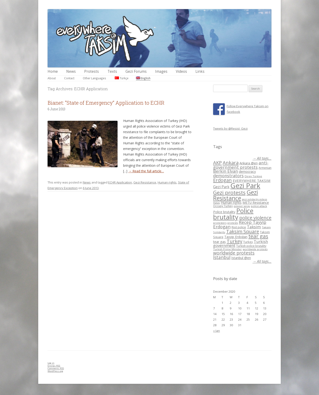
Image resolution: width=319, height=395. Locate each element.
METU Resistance (256, 202)
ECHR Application (120, 182)
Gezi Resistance (144, 182)
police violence (255, 217)
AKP (217, 162)
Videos (181, 71)
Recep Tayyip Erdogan (239, 224)
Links (200, 71)
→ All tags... (262, 158)
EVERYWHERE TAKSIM (251, 180)
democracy (247, 171)
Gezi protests (229, 192)
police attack (259, 206)
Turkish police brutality (251, 246)
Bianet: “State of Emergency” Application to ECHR (106, 102)
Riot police (239, 227)
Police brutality (224, 212)
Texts (112, 71)
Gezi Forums (136, 71)
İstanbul (221, 257)
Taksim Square (242, 231)
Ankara (231, 162)
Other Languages (94, 78)
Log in (51, 362)
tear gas (258, 236)
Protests (91, 71)
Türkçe (121, 78)
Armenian (265, 168)
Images (161, 71)
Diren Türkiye (253, 176)
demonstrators (228, 175)
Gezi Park (221, 186)
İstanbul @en (241, 258)
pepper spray (242, 206)
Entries (54, 365)
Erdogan (222, 180)
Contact (69, 78)
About (52, 78)
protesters (219, 223)
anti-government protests (240, 165)
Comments (56, 368)
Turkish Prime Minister (227, 249)
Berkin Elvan (225, 171)
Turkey (234, 241)
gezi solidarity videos (254, 199)
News (71, 71)
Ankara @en (248, 163)
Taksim (254, 226)
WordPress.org (55, 371)
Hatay (216, 202)
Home (53, 71)
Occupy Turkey (223, 206)
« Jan (216, 331)
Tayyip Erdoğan (235, 237)
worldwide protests (255, 249)
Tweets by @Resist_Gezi (230, 128)
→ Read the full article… (146, 171)
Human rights (167, 182)
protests (232, 223)
